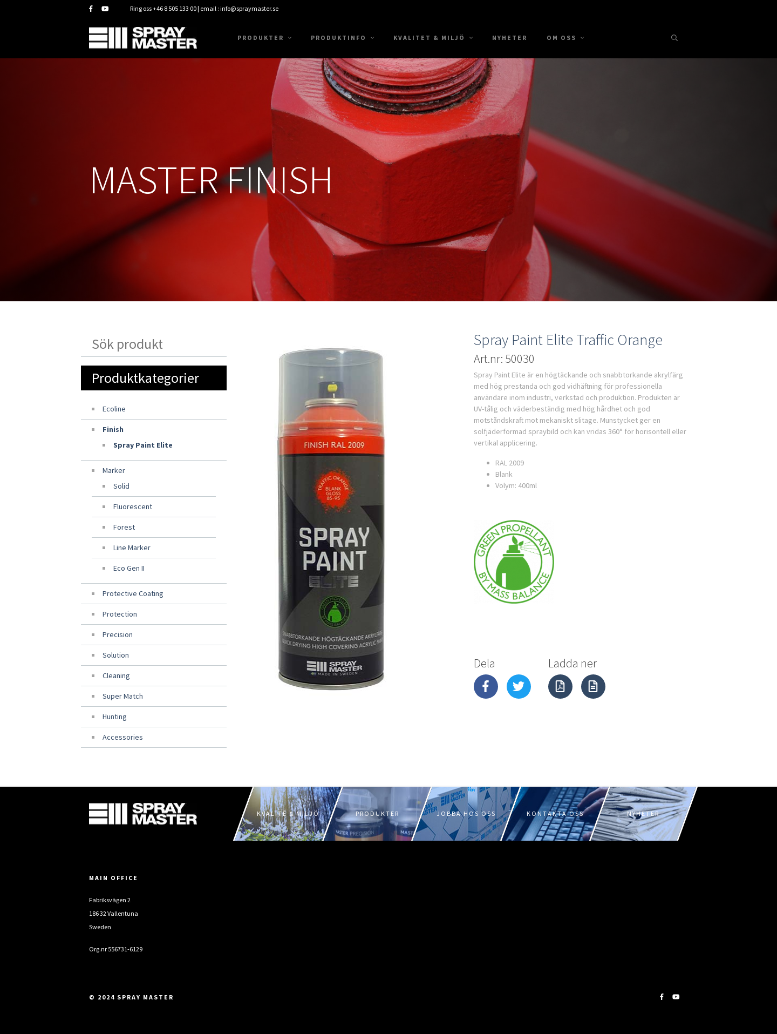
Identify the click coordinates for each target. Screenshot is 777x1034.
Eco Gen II (129, 568)
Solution (116, 655)
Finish (113, 429)
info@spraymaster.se (249, 8)
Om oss (565, 37)
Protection (120, 614)
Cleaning (116, 675)
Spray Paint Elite (143, 445)
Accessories (123, 737)
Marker (114, 470)
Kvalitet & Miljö (433, 37)
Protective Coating (133, 593)
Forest (124, 527)
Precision (118, 634)
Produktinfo (342, 37)
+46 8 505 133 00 (174, 8)
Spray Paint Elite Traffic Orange (568, 339)
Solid (121, 486)
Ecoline (114, 409)
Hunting (115, 716)
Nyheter (509, 37)
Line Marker (132, 547)
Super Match (123, 696)
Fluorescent (132, 506)
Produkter (264, 37)
